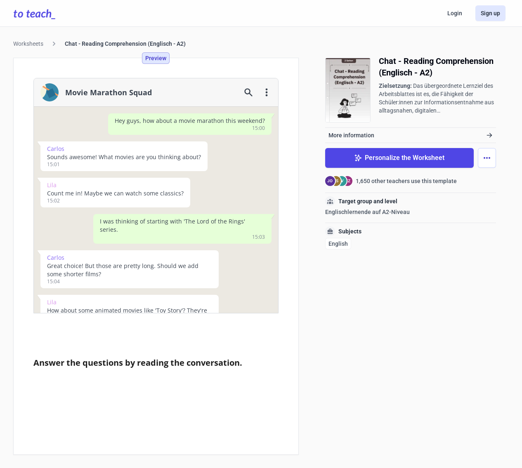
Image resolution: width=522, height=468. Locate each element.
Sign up (490, 13)
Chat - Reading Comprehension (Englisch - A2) (125, 43)
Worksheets (28, 43)
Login (454, 13)
